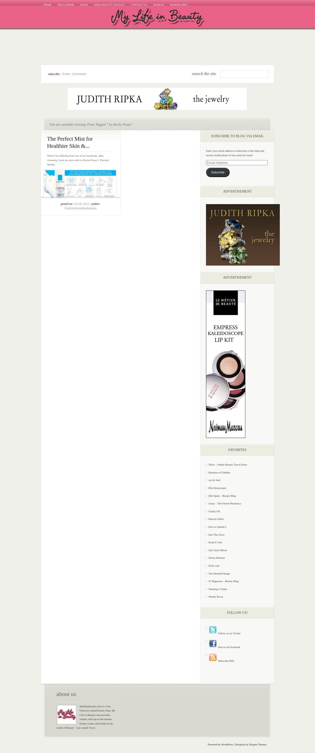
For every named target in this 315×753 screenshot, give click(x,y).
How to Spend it (217, 526)
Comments (79, 74)
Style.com (213, 565)
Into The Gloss (216, 534)
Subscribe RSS (221, 660)
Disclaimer (65, 4)
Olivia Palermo (216, 557)
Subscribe (217, 172)
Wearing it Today (217, 588)
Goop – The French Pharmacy (224, 503)
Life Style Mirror (217, 550)
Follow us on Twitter (224, 633)
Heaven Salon (215, 518)
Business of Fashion (219, 472)
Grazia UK (214, 511)
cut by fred (214, 480)
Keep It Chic (215, 542)
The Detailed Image (219, 573)
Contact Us (139, 4)
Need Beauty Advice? (109, 4)
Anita (84, 4)
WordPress (227, 744)
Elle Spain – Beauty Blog (222, 495)
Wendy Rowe (215, 596)
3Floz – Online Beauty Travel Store (227, 464)
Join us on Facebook (224, 647)
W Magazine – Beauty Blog (223, 581)
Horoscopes (179, 4)
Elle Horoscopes (217, 487)
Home (47, 4)
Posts (66, 74)
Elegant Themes (258, 744)
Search (158, 4)
